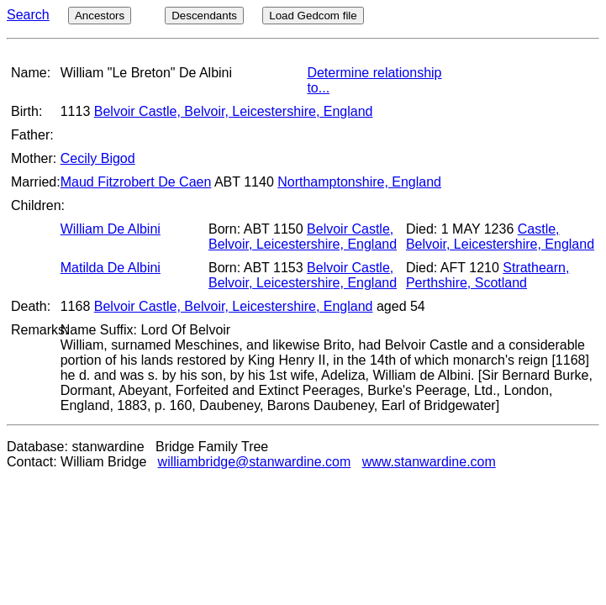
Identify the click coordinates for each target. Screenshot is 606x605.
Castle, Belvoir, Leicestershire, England (500, 236)
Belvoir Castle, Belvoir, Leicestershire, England (233, 111)
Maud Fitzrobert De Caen (136, 182)
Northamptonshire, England (359, 182)
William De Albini (111, 229)
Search (28, 15)
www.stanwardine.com (429, 462)
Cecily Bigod (98, 158)
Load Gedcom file (312, 15)
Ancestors (99, 15)
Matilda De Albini (111, 267)
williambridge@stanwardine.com (254, 462)
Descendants (204, 15)
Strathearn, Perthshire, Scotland (487, 275)
